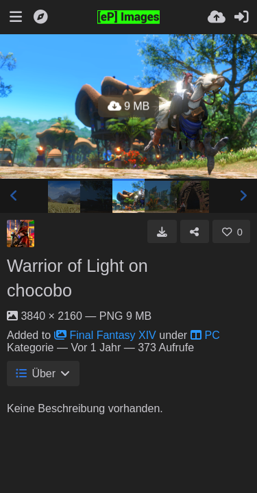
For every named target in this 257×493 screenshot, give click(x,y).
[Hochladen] (216, 17)
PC (205, 335)
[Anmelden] (241, 17)
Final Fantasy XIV (105, 335)
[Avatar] (20, 233)
